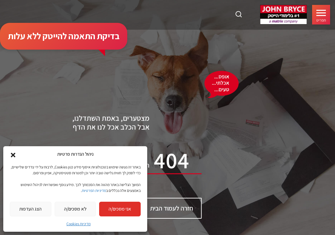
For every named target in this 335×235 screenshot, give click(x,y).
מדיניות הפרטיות (94, 190)
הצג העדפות (30, 209)
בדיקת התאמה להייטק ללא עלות (63, 36)
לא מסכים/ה (75, 209)
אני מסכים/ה (120, 209)
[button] (13, 154)
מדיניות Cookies (78, 223)
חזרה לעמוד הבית (171, 208)
